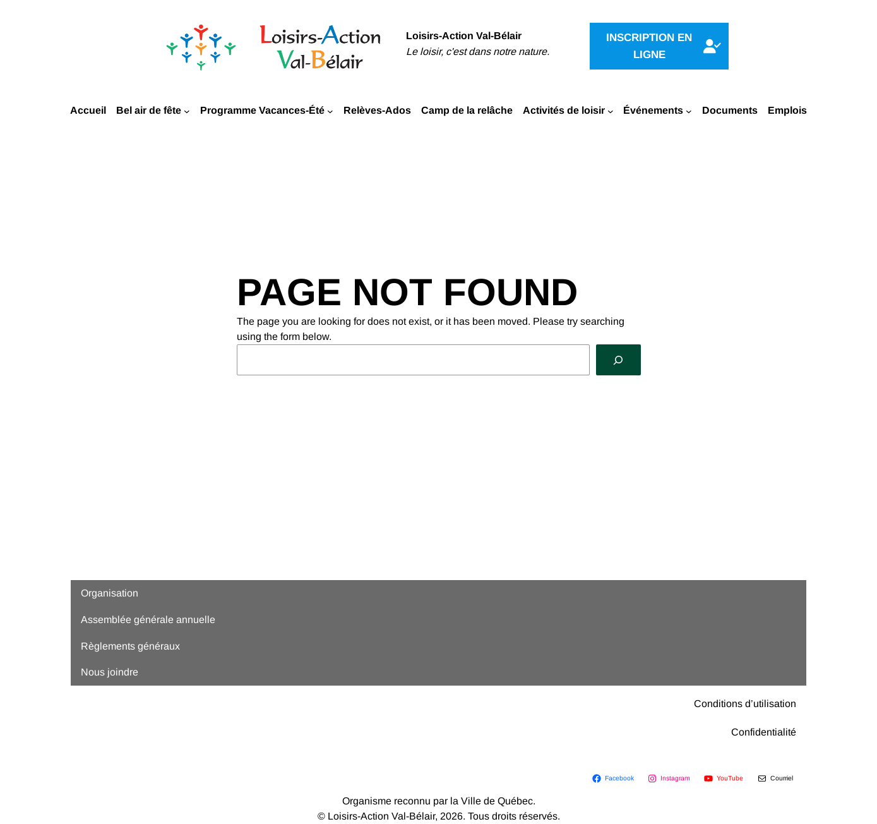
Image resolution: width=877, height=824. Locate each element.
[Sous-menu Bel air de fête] (187, 110)
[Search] (618, 359)
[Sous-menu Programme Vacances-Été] (330, 110)
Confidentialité (763, 732)
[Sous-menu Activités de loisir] (610, 110)
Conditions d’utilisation (745, 703)
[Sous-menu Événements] (689, 110)
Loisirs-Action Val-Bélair (464, 35)
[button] (659, 46)
